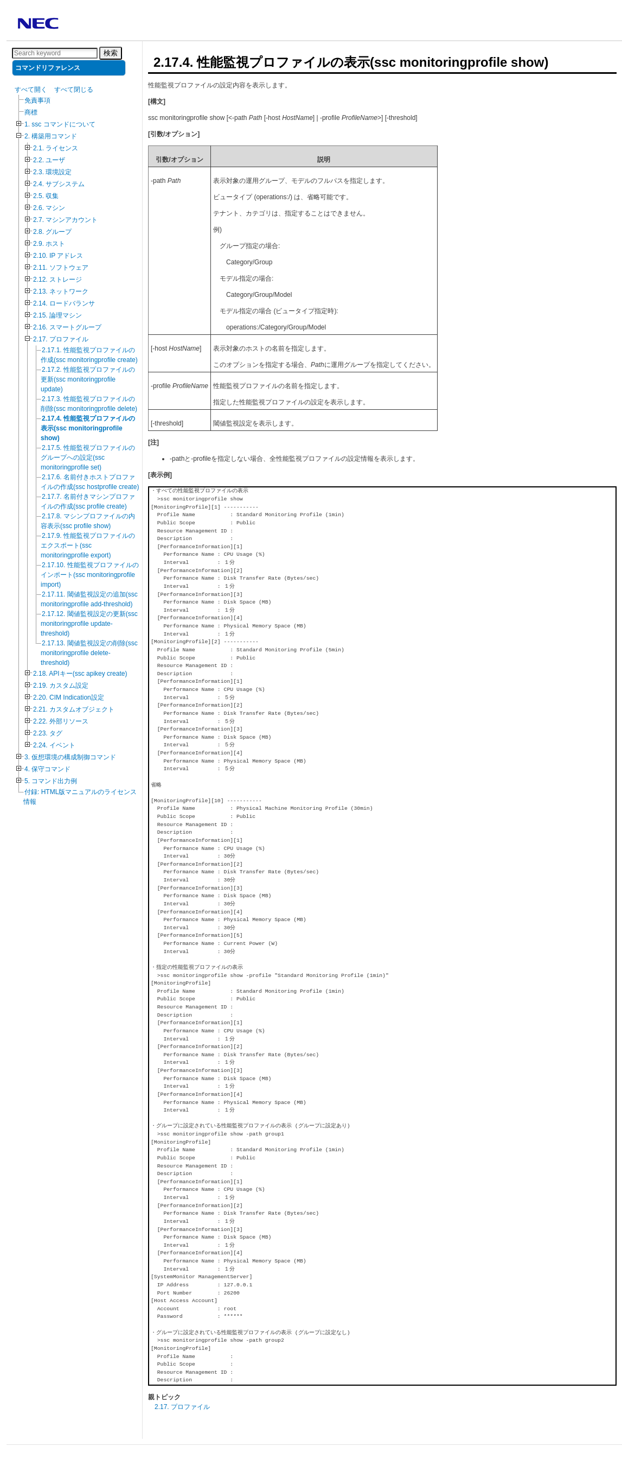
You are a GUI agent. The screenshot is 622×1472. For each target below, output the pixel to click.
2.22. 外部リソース (60, 721)
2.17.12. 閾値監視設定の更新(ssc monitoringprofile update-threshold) (89, 623)
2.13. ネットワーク (60, 291)
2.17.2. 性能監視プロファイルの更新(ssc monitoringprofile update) (88, 379)
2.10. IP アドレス (58, 255)
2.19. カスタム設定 (60, 685)
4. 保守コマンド (47, 769)
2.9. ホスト (49, 244)
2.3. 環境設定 (52, 172)
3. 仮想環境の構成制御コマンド (70, 757)
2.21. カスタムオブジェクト (73, 709)
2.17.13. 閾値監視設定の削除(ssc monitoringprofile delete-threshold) (89, 653)
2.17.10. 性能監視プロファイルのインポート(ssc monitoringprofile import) (90, 574)
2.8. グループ (52, 232)
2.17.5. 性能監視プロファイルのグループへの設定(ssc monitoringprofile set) (88, 457)
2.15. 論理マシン (57, 315)
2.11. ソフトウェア (60, 267)
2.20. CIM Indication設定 (68, 697)
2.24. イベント (54, 745)
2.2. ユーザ (49, 160)
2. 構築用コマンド (50, 136)
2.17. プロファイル (60, 339)
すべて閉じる (73, 89)
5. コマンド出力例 (50, 781)
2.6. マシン (49, 208)
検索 (111, 53)
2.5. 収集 (46, 196)
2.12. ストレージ (57, 279)
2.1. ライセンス (55, 148)
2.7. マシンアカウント (65, 220)
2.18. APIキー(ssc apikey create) (80, 673)
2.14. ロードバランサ (64, 303)
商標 (30, 112)
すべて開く (31, 89)
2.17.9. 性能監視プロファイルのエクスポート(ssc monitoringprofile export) (88, 545)
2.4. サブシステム (59, 184)
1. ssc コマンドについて (59, 124)
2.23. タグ (47, 733)
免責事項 (37, 100)
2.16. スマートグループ (67, 327)
